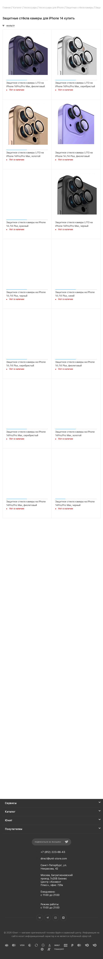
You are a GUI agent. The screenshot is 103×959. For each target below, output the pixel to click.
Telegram (47, 917)
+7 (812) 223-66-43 (53, 852)
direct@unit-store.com (54, 858)
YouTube (55, 917)
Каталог (10, 811)
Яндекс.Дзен (63, 917)
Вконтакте (39, 917)
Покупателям (13, 829)
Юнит (8, 820)
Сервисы (11, 803)
